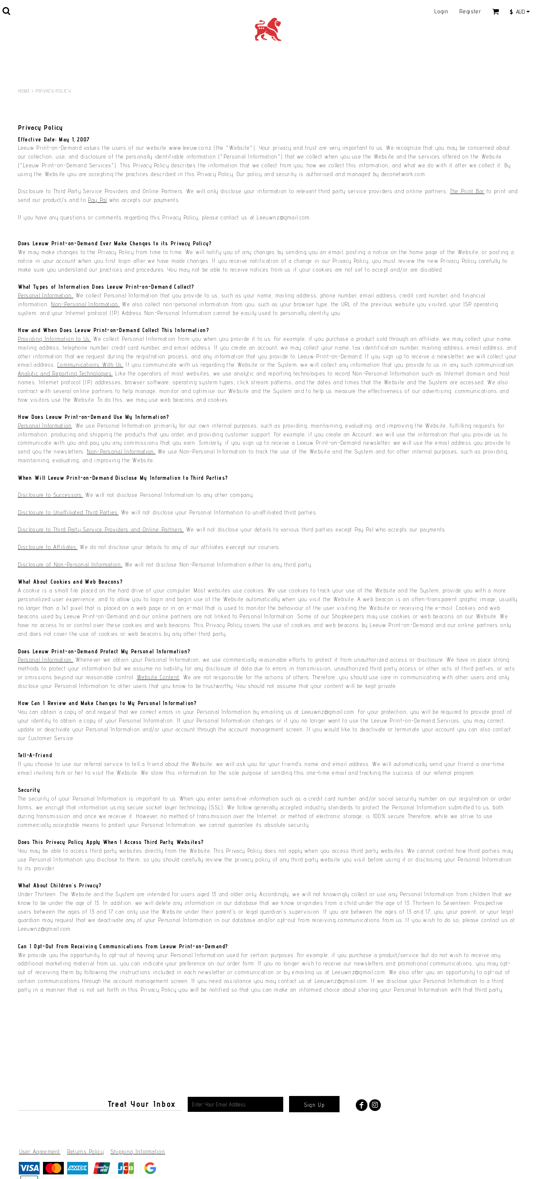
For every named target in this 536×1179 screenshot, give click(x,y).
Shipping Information (138, 1151)
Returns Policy (85, 1151)
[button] (6, 11)
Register (470, 11)
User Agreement (39, 1151)
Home (24, 91)
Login (441, 11)
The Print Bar (467, 191)
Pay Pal (97, 199)
